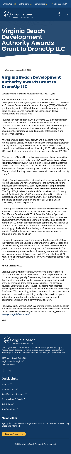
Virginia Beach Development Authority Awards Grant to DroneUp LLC (31, 82)
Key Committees (10, 409)
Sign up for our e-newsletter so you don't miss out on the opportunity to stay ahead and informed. (35, 424)
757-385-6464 (59, 3)
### (4, 320)
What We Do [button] (9, 4)
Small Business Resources (14, 394)
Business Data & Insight (14, 399)
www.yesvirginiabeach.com (16, 314)
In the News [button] (25, 4)
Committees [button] (41, 4)
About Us (7, 384)
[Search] (59, 14)
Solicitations (8, 404)
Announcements (10, 389)
